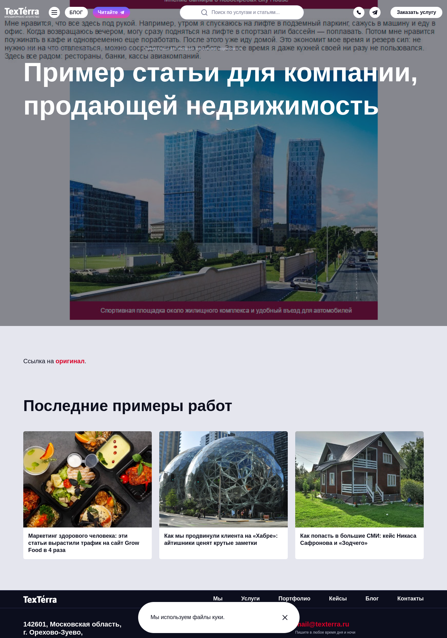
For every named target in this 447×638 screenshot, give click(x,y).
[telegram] (375, 12)
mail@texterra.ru (322, 624)
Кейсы (338, 598)
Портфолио (294, 598)
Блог (372, 598)
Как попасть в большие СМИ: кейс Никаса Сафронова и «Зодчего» (358, 539)
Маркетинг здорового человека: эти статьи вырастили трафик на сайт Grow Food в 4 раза (83, 543)
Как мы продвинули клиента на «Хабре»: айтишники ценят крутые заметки (221, 539)
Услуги (250, 598)
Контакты (410, 598)
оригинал (70, 361)
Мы (218, 598)
